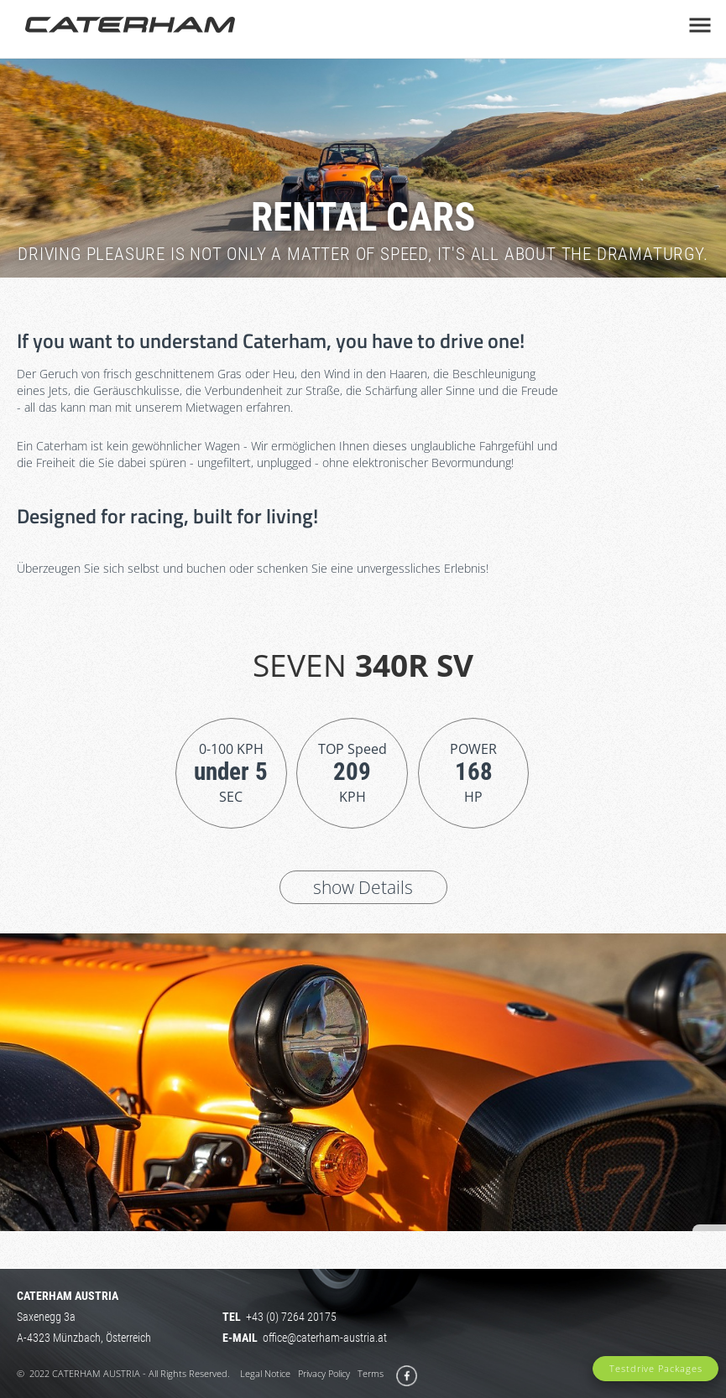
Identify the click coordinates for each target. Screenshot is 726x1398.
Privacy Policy (324, 1373)
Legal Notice (265, 1373)
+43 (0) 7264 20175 (291, 1316)
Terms (371, 1373)
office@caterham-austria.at (325, 1337)
